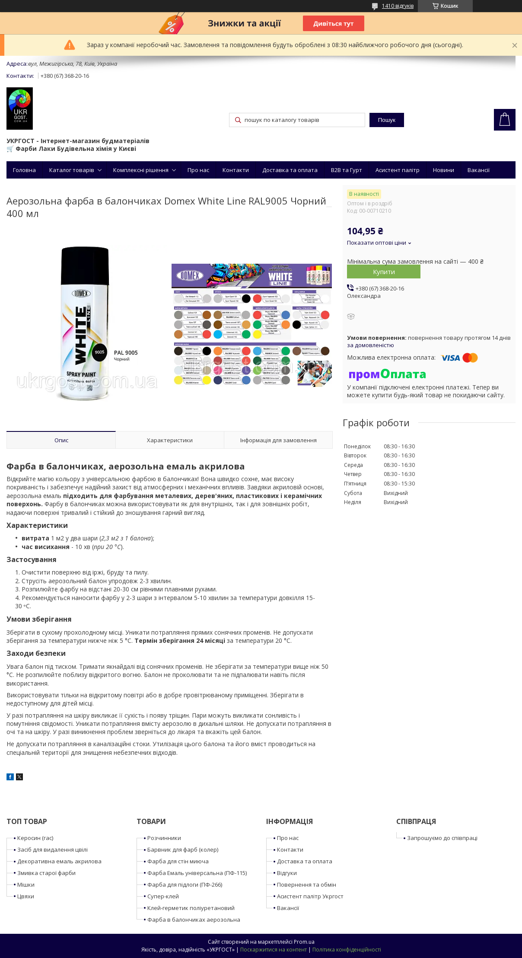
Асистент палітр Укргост (310, 896)
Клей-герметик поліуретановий (191, 908)
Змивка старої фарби (46, 873)
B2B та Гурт (346, 170)
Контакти (236, 170)
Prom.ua (304, 941)
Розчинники (164, 838)
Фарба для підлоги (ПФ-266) (184, 884)
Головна (24, 170)
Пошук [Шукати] (386, 120)
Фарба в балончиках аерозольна (193, 919)
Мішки (26, 884)
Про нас (198, 170)
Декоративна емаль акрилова (59, 861)
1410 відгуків (398, 6)
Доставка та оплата (290, 170)
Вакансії (479, 170)
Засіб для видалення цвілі (52, 849)
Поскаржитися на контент (273, 949)
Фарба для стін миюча (178, 861)
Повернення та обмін (306, 884)
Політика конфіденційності (346, 949)
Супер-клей (163, 896)
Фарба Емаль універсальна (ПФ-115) (197, 873)
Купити (384, 271)
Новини (443, 170)
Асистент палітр (398, 170)
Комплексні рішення (141, 170)
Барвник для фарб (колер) (182, 849)
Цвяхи (25, 896)
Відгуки (287, 873)
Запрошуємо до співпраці (442, 838)
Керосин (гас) (35, 838)
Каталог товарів (71, 170)
